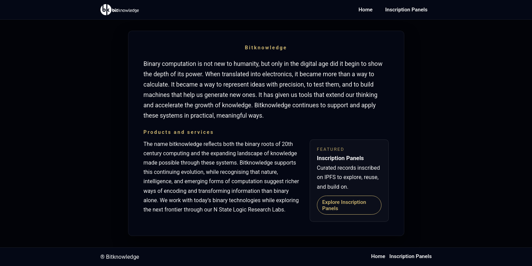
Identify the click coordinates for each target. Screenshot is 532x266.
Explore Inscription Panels (344, 205)
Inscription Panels (406, 10)
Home (366, 10)
